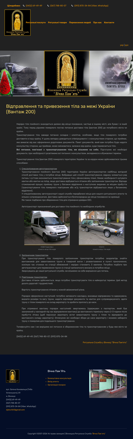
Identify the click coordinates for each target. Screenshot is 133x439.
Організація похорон (57, 385)
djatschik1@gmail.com (15, 410)
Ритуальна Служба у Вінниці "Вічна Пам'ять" (105, 342)
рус (126, 45)
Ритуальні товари (57, 22)
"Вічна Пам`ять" (98, 434)
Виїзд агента (53, 382)
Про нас (97, 22)
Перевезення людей (80, 22)
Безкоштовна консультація (59, 378)
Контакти (109, 22)
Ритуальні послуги (36, 22)
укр (122, 45)
